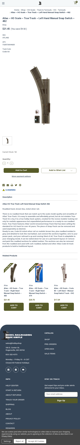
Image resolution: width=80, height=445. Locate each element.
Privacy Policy (13, 419)
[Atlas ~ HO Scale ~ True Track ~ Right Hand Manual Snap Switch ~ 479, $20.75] (38, 273)
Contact (10, 424)
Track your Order (15, 400)
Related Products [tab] (9, 256)
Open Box (49, 349)
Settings (7, 441)
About (9, 414)
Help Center (12, 386)
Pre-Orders (51, 344)
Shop (47, 340)
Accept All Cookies (36, 441)
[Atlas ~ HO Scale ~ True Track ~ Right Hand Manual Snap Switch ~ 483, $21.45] (13, 273)
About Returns (13, 395)
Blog (8, 409)
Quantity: (6, 159)
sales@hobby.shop (13, 343)
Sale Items (50, 354)
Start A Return (13, 390)
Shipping (10, 405)
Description (7, 197)
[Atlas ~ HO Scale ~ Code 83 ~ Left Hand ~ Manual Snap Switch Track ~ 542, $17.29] (64, 273)
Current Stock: (9, 152)
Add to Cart (14, 307)
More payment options (21, 176)
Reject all (20, 441)
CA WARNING (10, 190)
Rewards (10, 428)
